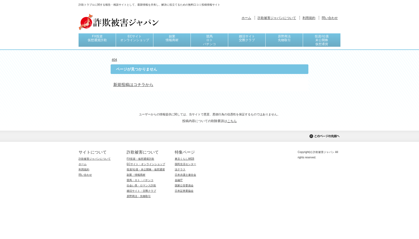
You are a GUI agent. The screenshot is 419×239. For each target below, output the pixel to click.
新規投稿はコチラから (133, 84)
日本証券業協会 (184, 190)
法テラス (180, 169)
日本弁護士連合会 (185, 174)
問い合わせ (330, 18)
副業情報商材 (172, 38)
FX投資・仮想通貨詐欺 (140, 158)
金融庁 (179, 180)
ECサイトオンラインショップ (134, 38)
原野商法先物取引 (284, 38)
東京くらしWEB (184, 158)
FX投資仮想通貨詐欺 (97, 38)
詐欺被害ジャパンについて (277, 18)
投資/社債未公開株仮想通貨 (321, 40)
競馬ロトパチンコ (209, 40)
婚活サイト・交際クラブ (141, 190)
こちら (232, 121)
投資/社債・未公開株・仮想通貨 (146, 169)
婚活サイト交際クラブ (247, 38)
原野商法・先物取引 (139, 196)
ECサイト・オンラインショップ (146, 164)
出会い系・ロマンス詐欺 (141, 185)
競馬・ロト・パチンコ (140, 180)
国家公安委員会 (184, 185)
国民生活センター (185, 164)
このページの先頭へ (324, 136)
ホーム (246, 18)
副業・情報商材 (136, 174)
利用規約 (308, 18)
